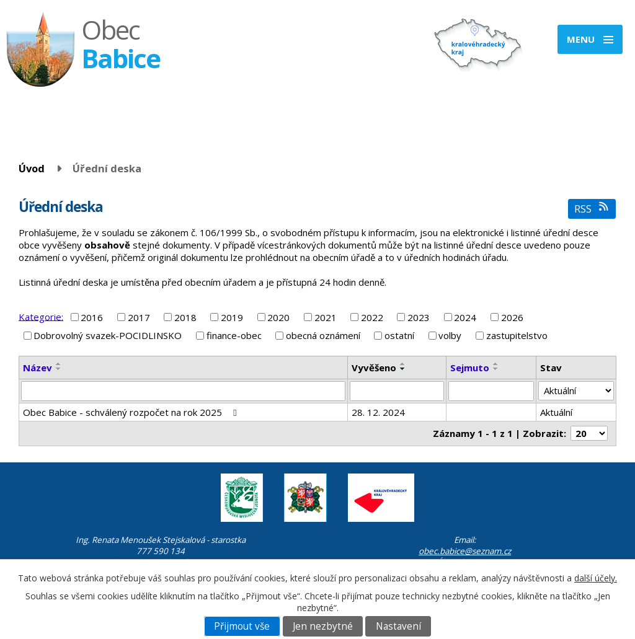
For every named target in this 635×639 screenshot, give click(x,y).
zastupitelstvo (517, 335)
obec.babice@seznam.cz (465, 551)
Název (37, 367)
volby (449, 335)
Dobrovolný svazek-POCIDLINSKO (107, 335)
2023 (418, 317)
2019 (232, 317)
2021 (325, 317)
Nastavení (398, 626)
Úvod (32, 168)
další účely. (595, 578)
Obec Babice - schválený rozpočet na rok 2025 (132, 412)
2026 (512, 317)
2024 (465, 317)
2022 (372, 317)
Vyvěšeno (374, 367)
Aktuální (556, 412)
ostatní (399, 335)
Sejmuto (469, 367)
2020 (278, 317)
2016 (92, 317)
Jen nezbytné (323, 626)
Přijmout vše (242, 626)
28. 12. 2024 (378, 412)
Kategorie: (41, 316)
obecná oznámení (323, 335)
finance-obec (234, 335)
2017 (139, 317)
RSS (592, 208)
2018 (185, 317)
